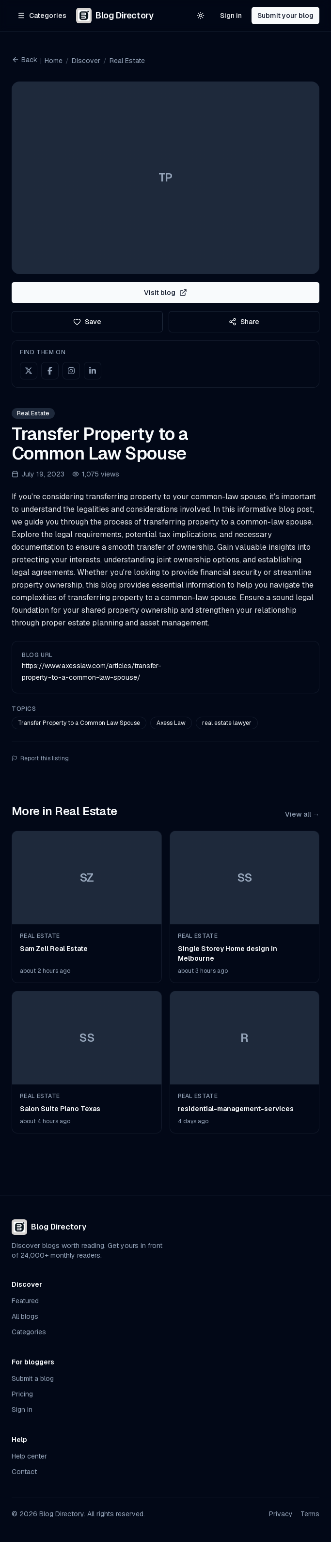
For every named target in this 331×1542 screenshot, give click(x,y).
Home (54, 60)
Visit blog (165, 292)
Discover (86, 60)
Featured (25, 1300)
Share (244, 321)
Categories (29, 1332)
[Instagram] (71, 370)
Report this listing (40, 758)
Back (24, 59)
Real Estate (127, 60)
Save (87, 321)
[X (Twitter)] (28, 370)
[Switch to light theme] (200, 15)
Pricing (22, 1394)
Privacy (281, 1513)
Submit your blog (285, 15)
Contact (24, 1471)
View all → (302, 814)
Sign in (231, 15)
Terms (309, 1513)
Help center (29, 1456)
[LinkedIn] (92, 370)
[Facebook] (50, 370)
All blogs (25, 1316)
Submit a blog (33, 1378)
